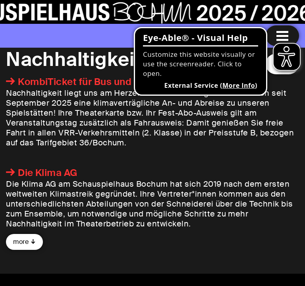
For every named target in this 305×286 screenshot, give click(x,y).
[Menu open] (282, 35)
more (21, 242)
